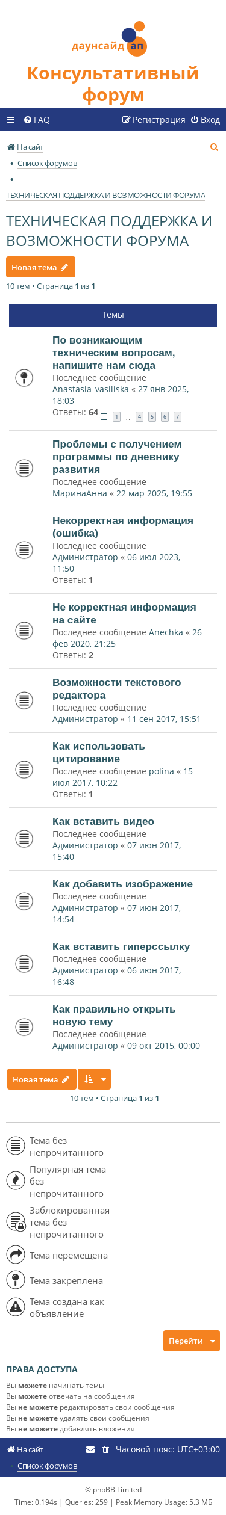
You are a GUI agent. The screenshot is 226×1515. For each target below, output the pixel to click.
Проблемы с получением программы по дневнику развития (116, 456)
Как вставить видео (103, 821)
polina (161, 771)
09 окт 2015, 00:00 (163, 1045)
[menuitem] (36, 120)
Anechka (166, 632)
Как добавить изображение (122, 884)
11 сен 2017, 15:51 (164, 718)
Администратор (85, 557)
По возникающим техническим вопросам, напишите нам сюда (113, 352)
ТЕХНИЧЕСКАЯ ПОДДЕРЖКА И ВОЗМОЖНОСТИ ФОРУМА (109, 230)
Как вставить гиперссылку (121, 946)
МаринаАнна (79, 493)
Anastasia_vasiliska (90, 389)
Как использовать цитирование (98, 752)
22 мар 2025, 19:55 (154, 493)
